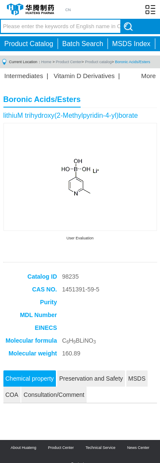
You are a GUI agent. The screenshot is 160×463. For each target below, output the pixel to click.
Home (46, 62)
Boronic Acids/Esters (132, 62)
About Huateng (23, 448)
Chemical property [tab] (30, 378)
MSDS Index (131, 43)
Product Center (69, 62)
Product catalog (98, 62)
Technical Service (101, 448)
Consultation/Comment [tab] (53, 394)
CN (68, 10)
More (148, 75)
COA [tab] (12, 394)
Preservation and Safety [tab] (91, 378)
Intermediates (23, 75)
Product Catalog (28, 43)
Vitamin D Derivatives (84, 75)
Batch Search (82, 43)
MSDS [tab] (136, 378)
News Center (138, 448)
